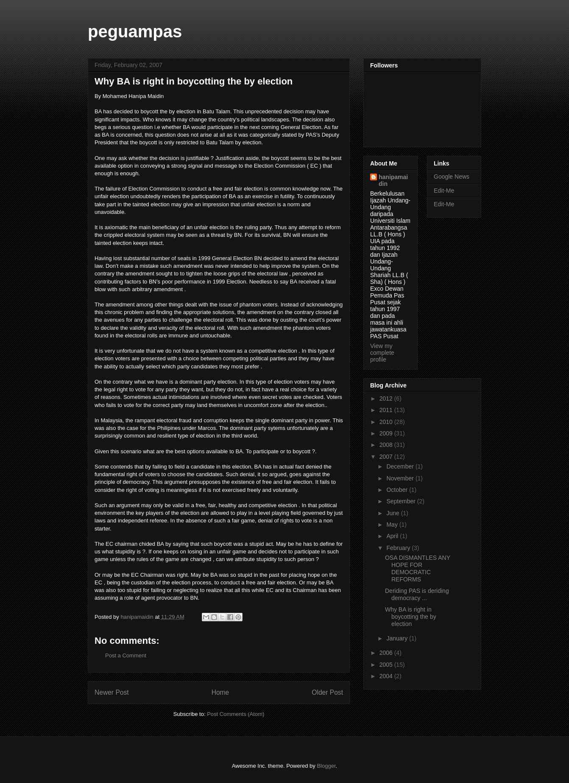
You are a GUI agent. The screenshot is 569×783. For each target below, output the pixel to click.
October (397, 489)
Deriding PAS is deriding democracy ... (417, 594)
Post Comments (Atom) (235, 714)
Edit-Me (444, 190)
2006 (386, 652)
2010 (386, 421)
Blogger (326, 766)
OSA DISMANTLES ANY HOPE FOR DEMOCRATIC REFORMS (417, 568)
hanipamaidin (393, 180)
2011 (386, 410)
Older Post (327, 692)
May (392, 524)
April (393, 536)
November (400, 478)
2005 (386, 664)
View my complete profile (382, 352)
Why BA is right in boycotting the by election (410, 616)
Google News (451, 176)
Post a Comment (125, 655)
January (397, 638)
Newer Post (112, 692)
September (401, 501)
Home (220, 692)
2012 (386, 398)
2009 (386, 433)
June (393, 513)
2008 (386, 444)
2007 (386, 456)
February (399, 547)
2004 (386, 676)
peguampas (135, 31)
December (400, 466)
